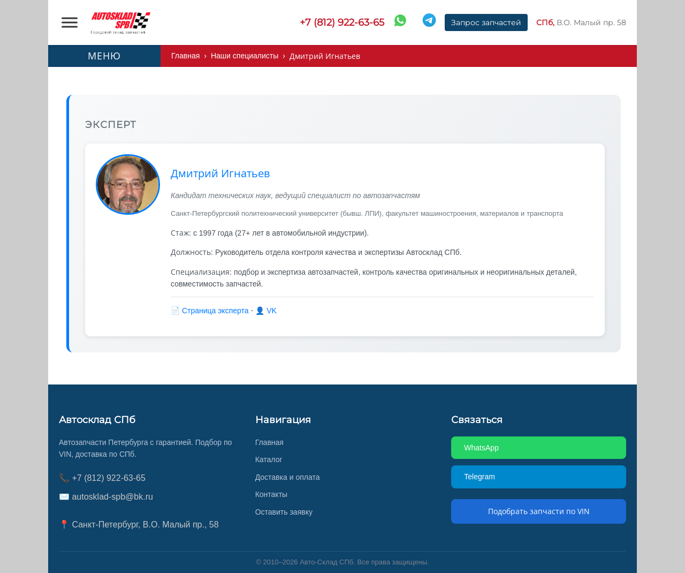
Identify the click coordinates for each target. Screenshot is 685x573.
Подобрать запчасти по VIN (539, 511)
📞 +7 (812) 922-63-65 (101, 478)
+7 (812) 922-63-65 (342, 22)
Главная (186, 56)
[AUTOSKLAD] (120, 22)
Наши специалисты (248, 56)
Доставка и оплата (289, 477)
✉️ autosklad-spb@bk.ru (108, 496)
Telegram (481, 476)
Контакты (273, 494)
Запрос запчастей (486, 22)
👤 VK (270, 310)
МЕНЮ (104, 55)
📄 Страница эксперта (213, 310)
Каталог (269, 459)
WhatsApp (482, 447)
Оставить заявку (285, 512)
